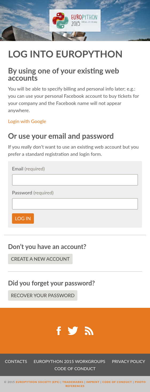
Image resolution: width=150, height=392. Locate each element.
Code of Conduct (75, 368)
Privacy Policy (128, 361)
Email (28, 169)
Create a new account (40, 259)
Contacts (16, 361)
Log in (23, 218)
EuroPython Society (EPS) (38, 381)
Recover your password (42, 295)
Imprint (93, 381)
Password (33, 192)
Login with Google (27, 121)
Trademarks (73, 381)
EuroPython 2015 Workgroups (69, 361)
